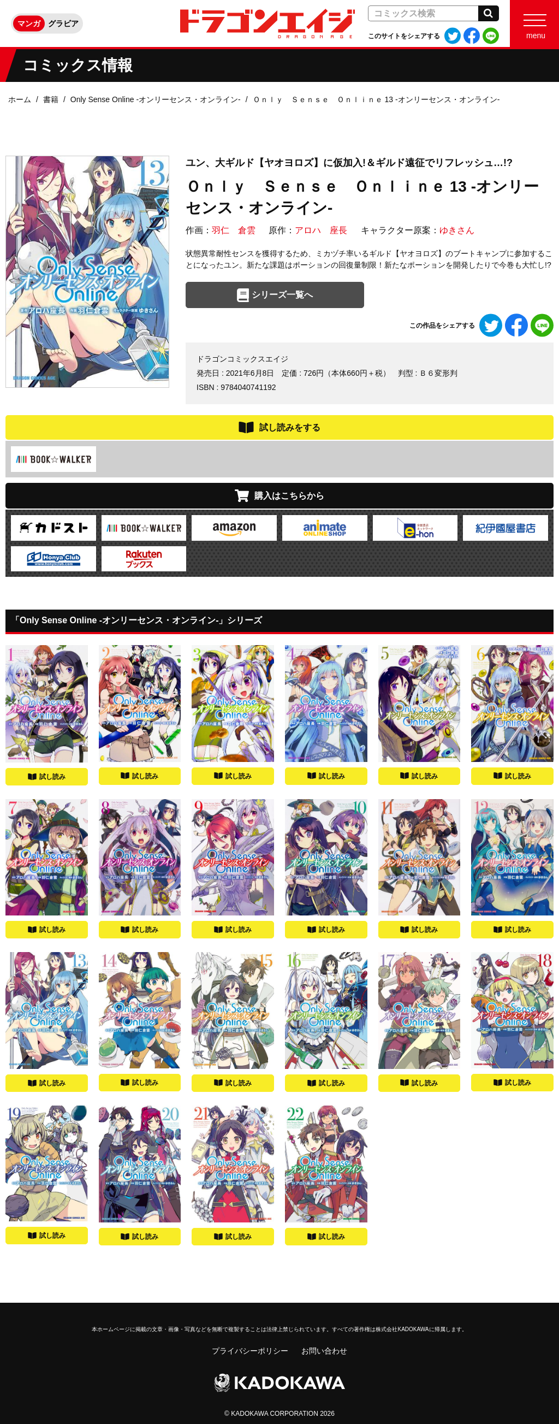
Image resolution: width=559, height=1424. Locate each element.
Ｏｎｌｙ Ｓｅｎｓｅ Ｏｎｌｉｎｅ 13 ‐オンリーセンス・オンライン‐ (376, 99)
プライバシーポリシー (250, 1350)
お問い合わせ (324, 1350)
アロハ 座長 (321, 230)
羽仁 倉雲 (233, 230)
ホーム (19, 99)
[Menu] (534, 23)
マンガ (28, 23)
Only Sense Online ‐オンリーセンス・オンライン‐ (155, 99)
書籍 (50, 99)
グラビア (63, 23)
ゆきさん (456, 230)
